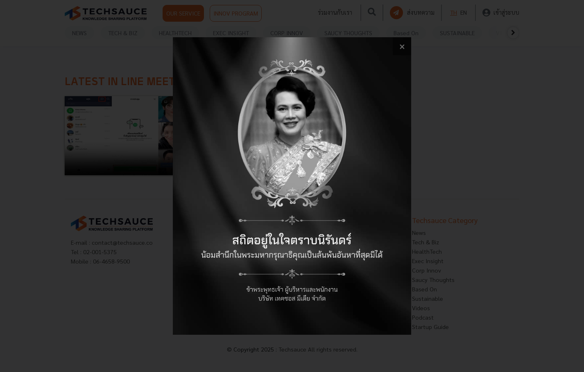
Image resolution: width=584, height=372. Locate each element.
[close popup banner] (402, 46)
